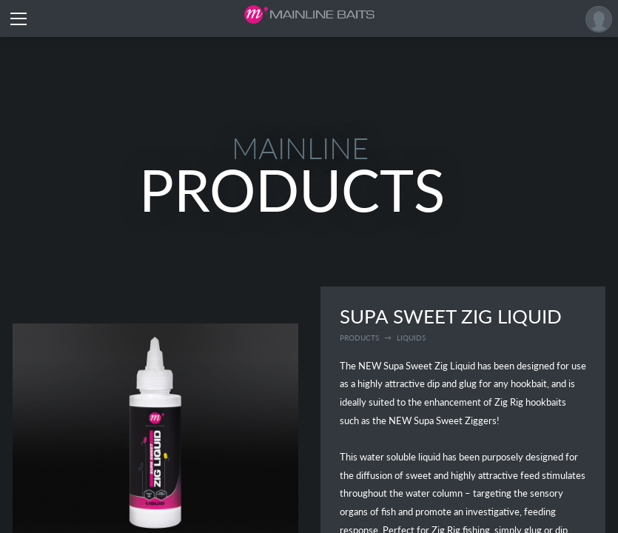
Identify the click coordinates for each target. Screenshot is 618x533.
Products (359, 337)
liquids (411, 337)
